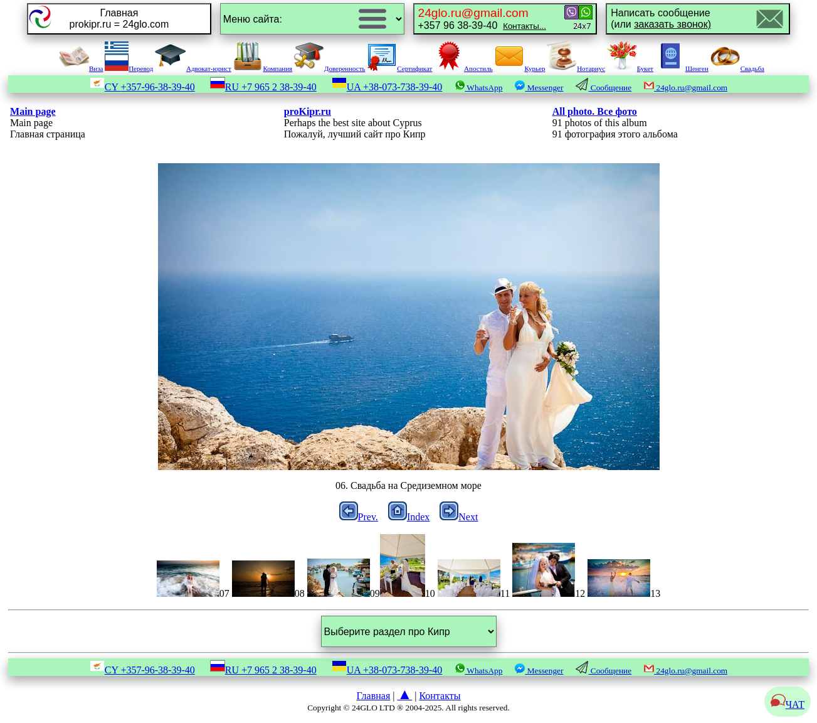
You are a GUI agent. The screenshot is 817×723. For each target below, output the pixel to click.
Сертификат (399, 68)
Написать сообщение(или (661, 18)
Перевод (129, 68)
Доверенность (330, 68)
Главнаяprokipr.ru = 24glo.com (119, 18)
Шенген (682, 68)
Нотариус (576, 68)
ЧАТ (787, 704)
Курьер (519, 68)
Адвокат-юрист (193, 68)
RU (263, 87)
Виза (81, 68)
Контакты (439, 695)
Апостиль (463, 68)
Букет (630, 68)
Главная (374, 695)
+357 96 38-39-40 (482, 18)
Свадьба (737, 68)
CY (142, 87)
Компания (262, 68)
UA (387, 87)
